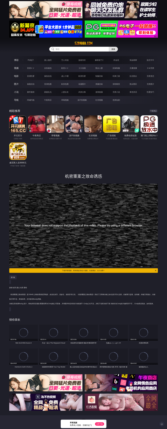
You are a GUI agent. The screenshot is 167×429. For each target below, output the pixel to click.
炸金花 (116, 60)
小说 (16, 91)
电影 (16, 76)
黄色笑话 (133, 92)
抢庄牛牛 (150, 60)
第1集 (13, 277)
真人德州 (48, 60)
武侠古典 (82, 92)
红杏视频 (99, 100)
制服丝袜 (99, 76)
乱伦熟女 (133, 76)
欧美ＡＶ (65, 68)
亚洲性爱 (30, 76)
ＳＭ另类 (150, 68)
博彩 (16, 60)
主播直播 (133, 68)
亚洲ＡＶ (30, 68)
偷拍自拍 (48, 76)
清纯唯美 (116, 84)
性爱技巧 (150, 92)
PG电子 (31, 60)
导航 (16, 99)
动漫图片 (82, 84)
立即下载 (99, 424)
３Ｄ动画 (82, 68)
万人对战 (65, 60)
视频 (16, 68)
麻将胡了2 (99, 60)
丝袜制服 (116, 68)
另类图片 (150, 84)
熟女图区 (133, 84)
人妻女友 (65, 92)
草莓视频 (65, 100)
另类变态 (150, 76)
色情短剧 (116, 100)
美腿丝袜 (99, 84)
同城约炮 (30, 100)
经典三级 (116, 76)
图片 (16, 84)
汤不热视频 (82, 100)
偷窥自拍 (30, 84)
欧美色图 (65, 84)
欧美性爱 (82, 76)
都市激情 (30, 92)
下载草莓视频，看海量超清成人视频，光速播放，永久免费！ (109, 270)
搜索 (113, 49)
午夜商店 (48, 100)
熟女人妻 (99, 68)
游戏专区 (82, 60)
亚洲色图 (48, 84)
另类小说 (116, 92)
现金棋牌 (133, 60)
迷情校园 (99, 92)
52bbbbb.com (83, 43)
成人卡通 (65, 76)
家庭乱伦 (48, 92)
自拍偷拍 (48, 68)
